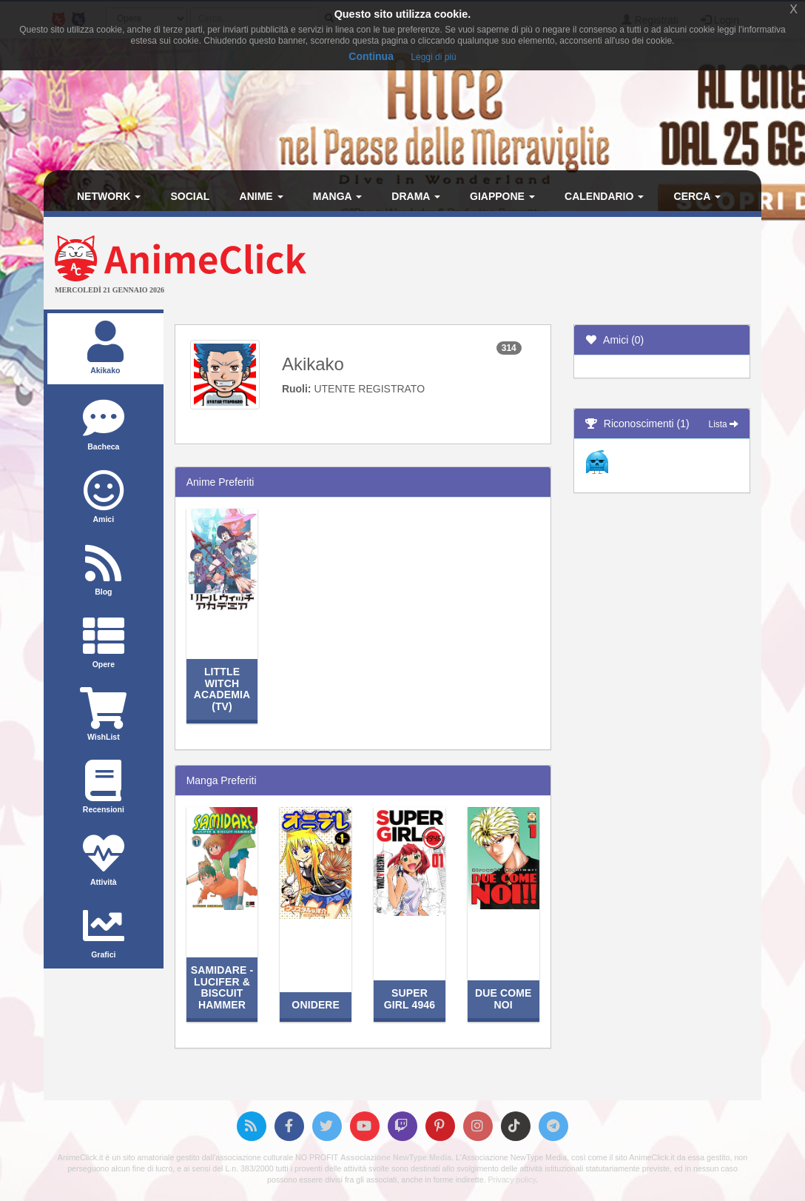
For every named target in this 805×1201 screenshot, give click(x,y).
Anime (261, 196)
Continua (371, 56)
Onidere (316, 1005)
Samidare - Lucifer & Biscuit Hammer (222, 987)
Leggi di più (433, 57)
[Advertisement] (522, 265)
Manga (337, 196)
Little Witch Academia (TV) (222, 689)
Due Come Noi (503, 998)
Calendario (604, 196)
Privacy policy (512, 1179)
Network (109, 196)
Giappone (502, 196)
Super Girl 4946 (409, 998)
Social (189, 196)
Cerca (697, 196)
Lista (723, 424)
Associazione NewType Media (395, 1157)
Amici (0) (614, 340)
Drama (415, 196)
